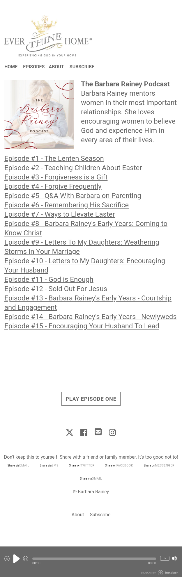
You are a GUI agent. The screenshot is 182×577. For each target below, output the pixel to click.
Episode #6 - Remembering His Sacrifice (66, 205)
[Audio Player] (91, 561)
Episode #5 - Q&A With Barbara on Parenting (72, 196)
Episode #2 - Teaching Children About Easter (73, 168)
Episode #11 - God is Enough (48, 279)
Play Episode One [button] (91, 399)
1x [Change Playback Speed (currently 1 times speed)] (164, 558)
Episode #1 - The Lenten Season (54, 158)
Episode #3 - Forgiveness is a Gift (55, 177)
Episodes (34, 67)
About (56, 67)
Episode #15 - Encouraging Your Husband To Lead (81, 326)
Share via (18, 465)
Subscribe (82, 67)
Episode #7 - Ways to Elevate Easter (59, 214)
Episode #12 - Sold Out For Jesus (55, 289)
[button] (94, 559)
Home (10, 67)
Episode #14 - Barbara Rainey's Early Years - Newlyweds (90, 317)
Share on (82, 465)
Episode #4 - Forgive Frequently (53, 186)
